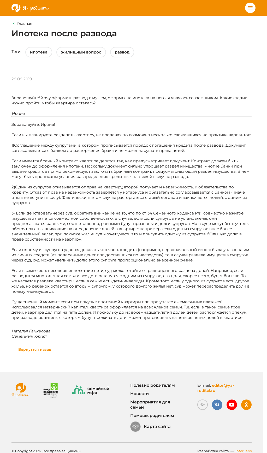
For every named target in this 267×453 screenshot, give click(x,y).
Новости (139, 393)
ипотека (39, 52)
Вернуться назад (34, 349)
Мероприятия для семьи (150, 405)
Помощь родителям (152, 415)
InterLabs (243, 451)
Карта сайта (150, 426)
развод (122, 52)
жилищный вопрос (81, 52)
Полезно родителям (152, 385)
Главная (24, 23)
